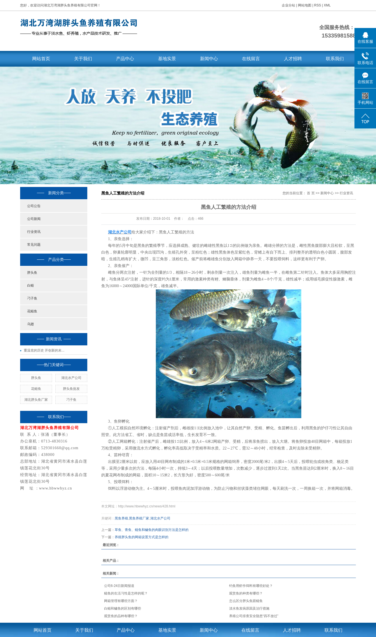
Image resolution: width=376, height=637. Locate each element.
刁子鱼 (32, 298)
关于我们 (83, 58)
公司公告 (34, 206)
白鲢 (30, 285)
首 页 (310, 193)
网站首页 (41, 58)
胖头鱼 (32, 273)
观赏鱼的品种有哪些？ (121, 616)
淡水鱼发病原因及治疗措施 (249, 608)
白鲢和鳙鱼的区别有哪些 (122, 608)
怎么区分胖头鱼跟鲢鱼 (246, 601)
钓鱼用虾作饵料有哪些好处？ (251, 586)
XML (327, 5)
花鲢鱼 (32, 311)
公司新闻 (34, 219)
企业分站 (288, 5)
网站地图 (305, 5)
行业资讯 (34, 232)
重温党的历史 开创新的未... (44, 350)
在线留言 (251, 58)
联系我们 (335, 58)
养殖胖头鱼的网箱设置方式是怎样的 (141, 537)
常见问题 (34, 245)
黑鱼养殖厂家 (139, 518)
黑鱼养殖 (121, 518)
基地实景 (167, 58)
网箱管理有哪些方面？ (121, 601)
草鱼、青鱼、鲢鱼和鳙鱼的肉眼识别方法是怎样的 (152, 530)
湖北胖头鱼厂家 (36, 400)
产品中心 (125, 58)
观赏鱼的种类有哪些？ (246, 593)
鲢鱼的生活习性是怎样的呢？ (126, 593)
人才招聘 (293, 58)
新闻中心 (209, 58)
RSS (317, 5)
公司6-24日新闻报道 (119, 586)
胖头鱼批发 (71, 389)
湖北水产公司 (71, 378)
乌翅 (30, 324)
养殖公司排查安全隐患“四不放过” (253, 616)
